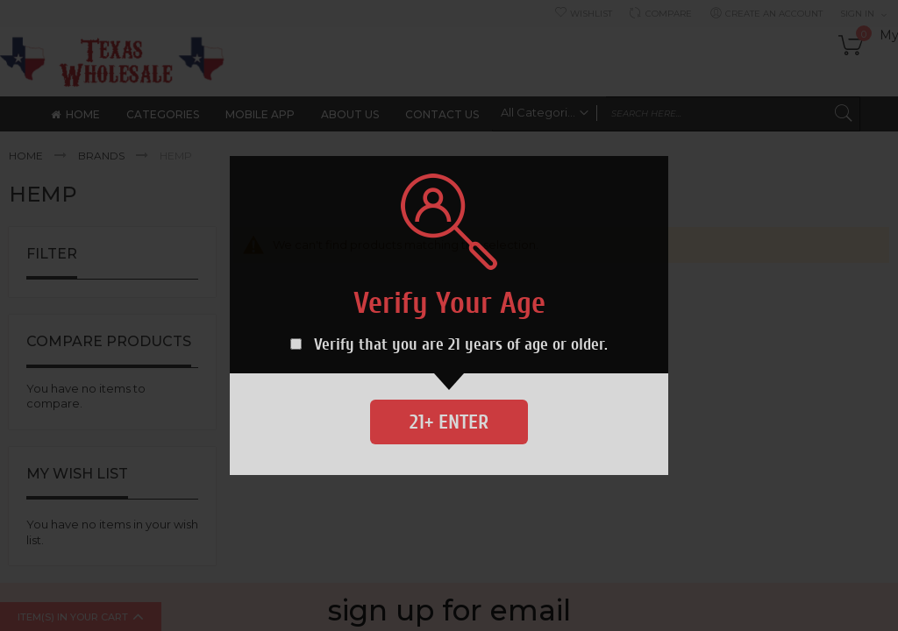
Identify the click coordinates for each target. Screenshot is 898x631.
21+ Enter (449, 422)
